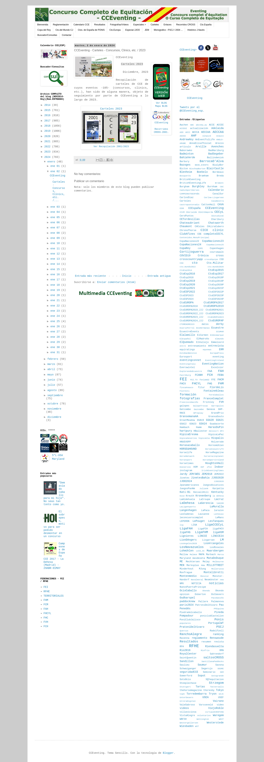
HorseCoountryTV (214, 449)
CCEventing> (189, 49)
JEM (147, 30)
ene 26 (55, 326)
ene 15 (55, 269)
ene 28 (55, 337)
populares (185, 623)
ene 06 (55, 222)
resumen (206, 642)
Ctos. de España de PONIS (91, 30)
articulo (185, 147)
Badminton (187, 153)
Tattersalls (217, 687)
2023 (48, 151)
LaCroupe (204, 499)
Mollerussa (217, 569)
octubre (53, 403)
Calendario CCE (81, 24)
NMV (182, 583)
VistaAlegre (187, 715)
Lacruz (219, 499)
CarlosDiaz (187, 197)
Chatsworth (216, 222)
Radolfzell (217, 631)
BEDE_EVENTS (201, 165)
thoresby (208, 690)
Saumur (202, 664)
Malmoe (193, 554)
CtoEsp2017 (216, 273)
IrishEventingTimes (212, 470)
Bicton (184, 168)
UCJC (221, 694)
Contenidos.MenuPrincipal (194, 237)
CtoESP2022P (216, 292)
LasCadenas (187, 514)
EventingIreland (214, 360)
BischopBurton (197, 169)
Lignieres (187, 536)
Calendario (216, 190)
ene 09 (55, 238)
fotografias (190, 398)
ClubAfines (187, 233)
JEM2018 (206, 474)
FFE (213, 380)
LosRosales (217, 547)
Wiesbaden (187, 726)
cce (182, 208)
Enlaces (167, 24)
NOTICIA (196, 583)
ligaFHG (185, 532)
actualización (199, 128)
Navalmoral (197, 580)
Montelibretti (214, 572)
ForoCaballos (216, 395)
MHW (203, 565)
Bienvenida (42, 24)
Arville (201, 146)
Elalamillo (187, 335)
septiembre (55, 395)
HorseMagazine (215, 452)
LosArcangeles (214, 543)
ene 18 (55, 285)
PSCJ (220, 627)
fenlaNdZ (204, 380)
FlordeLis (217, 387)
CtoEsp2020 (187, 284)
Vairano (218, 701)
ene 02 (55, 171)
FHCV (183, 383)
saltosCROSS (213, 657)
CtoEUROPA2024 (216, 317)
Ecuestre (217, 327)
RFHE (47, 591)
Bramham (203, 176)
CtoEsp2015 (216, 270)
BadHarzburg (216, 150)
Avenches (217, 146)
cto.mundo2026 (216, 267)
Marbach (211, 554)
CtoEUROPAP (216, 320)
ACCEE (220, 125)
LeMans (219, 517)
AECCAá (218, 132)
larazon (219, 510)
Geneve (211, 409)
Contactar (66, 35)
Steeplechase (188, 683)
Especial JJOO (132, 30)
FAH (46, 608)
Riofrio (205, 650)
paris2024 (187, 604)
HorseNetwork (187, 456)
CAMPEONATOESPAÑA (189, 194)
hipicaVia (204, 438)
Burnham (212, 186)
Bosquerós (185, 176)
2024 (48, 157)
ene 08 (55, 233)
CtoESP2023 (187, 295)
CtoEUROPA (187, 302)
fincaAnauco (186, 387)
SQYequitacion (215, 679)
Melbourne (218, 562)
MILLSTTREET (215, 565)
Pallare (203, 601)
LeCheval (219, 514)
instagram (186, 470)
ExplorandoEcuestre (191, 371)
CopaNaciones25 (215, 245)
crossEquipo (211, 259)
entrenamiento (197, 346)
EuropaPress (217, 353)
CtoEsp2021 (187, 288)
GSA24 (203, 423)
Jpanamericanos (189, 485)
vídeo (220, 705)
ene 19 (55, 290)
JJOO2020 (217, 477)
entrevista (216, 345)
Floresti (185, 391)
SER (222, 672)
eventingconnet (190, 360)
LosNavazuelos (192, 547)
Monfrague (186, 572)
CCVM (182, 212)
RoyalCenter (188, 653)
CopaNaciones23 (213, 241)
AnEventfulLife (205, 139)
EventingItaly (188, 364)
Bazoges (185, 164)
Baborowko (186, 150)
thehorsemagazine (191, 690)
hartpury (186, 430)
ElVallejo (202, 342)
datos (205, 324)
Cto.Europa (115, 30)
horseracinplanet (214, 456)
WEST (221, 719)
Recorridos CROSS (185, 24)
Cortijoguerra (192, 252)
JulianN (203, 488)
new (222, 580)
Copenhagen (217, 248)
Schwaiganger (188, 668)
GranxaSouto (216, 416)
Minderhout (187, 569)
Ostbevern (217, 594)
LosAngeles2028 (188, 543)
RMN (221, 650)
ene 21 (55, 300)
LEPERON (184, 521)
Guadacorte (217, 424)
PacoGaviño (217, 598)
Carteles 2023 (111, 108)
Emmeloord (217, 342)
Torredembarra (196, 693)
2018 (48, 125)
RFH (182, 646)
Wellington (203, 719)
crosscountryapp (191, 259)
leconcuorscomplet (191, 517)
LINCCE (202, 536)
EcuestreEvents (189, 331)
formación (188, 394)
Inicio (126, 276)
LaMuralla (217, 506)
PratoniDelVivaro (192, 626)
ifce (209, 467)
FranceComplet (214, 398)
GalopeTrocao (200, 406)
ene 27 (55, 331)
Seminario (209, 672)
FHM (46, 600)
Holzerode (217, 442)
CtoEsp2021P (216, 288)
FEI (46, 587)
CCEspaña (194, 208)
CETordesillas (190, 219)
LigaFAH (186, 528)
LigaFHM (201, 532)
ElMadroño (203, 339)
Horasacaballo (190, 445)
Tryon (213, 693)
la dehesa (218, 496)
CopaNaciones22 (189, 241)
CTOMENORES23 (187, 324)
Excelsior (217, 367)
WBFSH (183, 719)
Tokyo (220, 690)
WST (197, 726)
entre (183, 346)
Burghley (198, 186)
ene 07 (55, 227)
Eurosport (186, 357)
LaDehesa (187, 503)
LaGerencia (205, 503)
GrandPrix (217, 413)
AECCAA (205, 132)
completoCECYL (214, 233)
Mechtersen (193, 561)
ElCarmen (202, 335)
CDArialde (191, 212)
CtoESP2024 (187, 299)
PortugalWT (216, 623)
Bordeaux (218, 172)
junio (51, 379)
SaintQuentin (188, 658)
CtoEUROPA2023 (215, 313)
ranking (218, 634)
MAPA (201, 554)
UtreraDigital (188, 701)
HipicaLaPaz (216, 434)
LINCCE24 (217, 536)
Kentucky (217, 492)
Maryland (185, 558)
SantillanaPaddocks (212, 661)
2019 (48, 131)
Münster (204, 576)
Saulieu (184, 665)
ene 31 (55, 352)
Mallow (184, 554)
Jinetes (184, 478)
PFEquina (219, 609)
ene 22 (55, 305)
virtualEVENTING (214, 712)
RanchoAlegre (191, 634)
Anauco (220, 136)
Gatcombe (185, 409)
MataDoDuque (215, 558)
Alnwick (206, 136)
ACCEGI (183, 128)
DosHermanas (203, 328)
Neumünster (212, 579)
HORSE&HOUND (188, 448)
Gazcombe (199, 409)
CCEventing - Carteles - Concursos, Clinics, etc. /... (57, 188)
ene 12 (55, 253)
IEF (202, 467)
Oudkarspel (187, 597)
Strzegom (216, 683)
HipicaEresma (189, 434)
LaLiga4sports (188, 507)
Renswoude (217, 638)
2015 (48, 110)
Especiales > (139, 24)
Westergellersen (189, 723)
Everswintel (187, 367)
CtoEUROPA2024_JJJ (191, 321)
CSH (181, 263)
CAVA (220, 204)
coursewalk (217, 252)
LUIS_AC (200, 551)
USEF (221, 697)
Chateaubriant (190, 222)
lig (181, 525)
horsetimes (187, 463)
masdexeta (198, 558)
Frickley (208, 402)
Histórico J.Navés (195, 30)
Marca (220, 554)
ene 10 (55, 243)
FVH (46, 622)
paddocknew (187, 601)
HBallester (201, 431)
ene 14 (55, 264)
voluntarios (204, 715)
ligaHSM (218, 532)
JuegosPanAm (187, 488)
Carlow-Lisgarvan (214, 197)
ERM (221, 349)
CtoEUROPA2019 (214, 306)
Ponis (219, 619)
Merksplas (192, 565)
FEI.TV (193, 380)
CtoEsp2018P (216, 277)
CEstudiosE (217, 216)
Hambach (184, 427)
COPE (200, 248)
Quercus (184, 631)
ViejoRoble (216, 708)
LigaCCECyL (214, 524)
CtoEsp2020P (216, 285)
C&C (222, 187)
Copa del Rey (44, 30)
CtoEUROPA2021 (215, 310)
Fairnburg (185, 375)
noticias (216, 583)
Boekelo (202, 172)
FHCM (220, 379)
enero (51, 161)
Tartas (200, 686)
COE (199, 234)
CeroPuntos (187, 216)
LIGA (194, 525)
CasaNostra (217, 201)
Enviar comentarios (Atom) (116, 282)
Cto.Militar (215, 262)
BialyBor (218, 165)
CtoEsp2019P (216, 281)
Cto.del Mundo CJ (64, 30)
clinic (218, 230)
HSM (195, 467)
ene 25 (55, 321)
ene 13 (55, 258)
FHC (46, 617)
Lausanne (203, 514)
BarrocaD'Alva (212, 161)
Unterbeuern (186, 697)
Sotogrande (217, 676)
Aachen (184, 125)
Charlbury (217, 219)
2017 (48, 120)
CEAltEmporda (205, 212)
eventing (218, 357)
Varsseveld (206, 705)
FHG (210, 383)
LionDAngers (188, 539)
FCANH (199, 375)
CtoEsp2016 (187, 273)
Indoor (219, 466)
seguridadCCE (189, 671)
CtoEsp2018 (187, 277)
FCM (46, 604)
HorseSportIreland (213, 460)
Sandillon (187, 661)
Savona (219, 665)
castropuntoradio (189, 205)
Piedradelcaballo (191, 612)
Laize (220, 503)
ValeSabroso (187, 705)
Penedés (185, 608)
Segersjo (206, 668)
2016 (48, 115)
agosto (52, 390)
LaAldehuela (187, 499)
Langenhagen (188, 510)
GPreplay (198, 413)
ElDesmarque (217, 335)
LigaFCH (203, 529)
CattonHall (208, 204)
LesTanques (216, 521)
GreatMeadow (187, 420)
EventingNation (213, 363)
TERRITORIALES (54, 595)
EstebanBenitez (188, 353)
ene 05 (55, 217)
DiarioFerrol (187, 328)
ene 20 (55, 295)
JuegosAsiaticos (213, 485)
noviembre (54, 408)
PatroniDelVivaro (206, 605)
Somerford (186, 676)
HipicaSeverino (188, 438)
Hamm (198, 427)
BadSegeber (216, 153)
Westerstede (215, 722)
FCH (46, 626)
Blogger (168, 753)
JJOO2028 (219, 481)
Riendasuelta (214, 646)
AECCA (195, 132)
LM (222, 540)
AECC (187, 132)
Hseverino (185, 467)
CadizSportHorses (189, 190)
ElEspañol (185, 339)
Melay (206, 561)
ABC (192, 125)
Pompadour (187, 615)
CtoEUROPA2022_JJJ (191, 313)
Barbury (184, 161)
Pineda (219, 612)
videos (184, 708)
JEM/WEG (194, 474)
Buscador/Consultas (47, 35)
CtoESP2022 (187, 291)
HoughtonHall (214, 463)
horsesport (186, 460)
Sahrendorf (217, 654)
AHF (194, 135)
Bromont (219, 183)
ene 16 (55, 274)
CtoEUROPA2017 (214, 302)
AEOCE (183, 136)
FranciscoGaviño (189, 402)
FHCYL (47, 613)
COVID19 (185, 255)
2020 (48, 136)
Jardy (183, 474)
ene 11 (55, 248)
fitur (201, 387)
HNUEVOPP (185, 442)
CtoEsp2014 (186, 270)
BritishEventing (190, 179)
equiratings (187, 349)
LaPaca (205, 510)
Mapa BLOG (161, 106)
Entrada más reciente (90, 276)
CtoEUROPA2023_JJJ (191, 317)
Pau (221, 604)
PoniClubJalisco (190, 619)
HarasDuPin (216, 427)
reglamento (199, 638)
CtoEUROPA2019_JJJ (191, 310)
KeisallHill (201, 492)
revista (219, 642)
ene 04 (55, 212)
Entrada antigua (159, 276)
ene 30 (55, 347)
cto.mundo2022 (188, 267)
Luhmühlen (187, 550)
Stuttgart (185, 687)
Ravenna (184, 638)
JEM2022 (219, 474)
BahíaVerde (187, 157)
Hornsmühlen (216, 445)
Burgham (184, 186)
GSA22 (183, 424)
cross (220, 255)
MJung (202, 569)
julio (51, 384)
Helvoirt (214, 431)
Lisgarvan (208, 540)
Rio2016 (185, 650)
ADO (181, 132)
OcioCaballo (188, 590)
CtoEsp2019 (187, 280)
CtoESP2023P (216, 295)
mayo (51, 374)
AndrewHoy (187, 139)
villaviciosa (188, 712)
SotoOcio (185, 679)
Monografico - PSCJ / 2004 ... (168, 30)
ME (181, 561)
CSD (221, 259)
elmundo (219, 339)
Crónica (203, 255)
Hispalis (217, 438)
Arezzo (219, 143)
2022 (48, 146)
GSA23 (192, 424)
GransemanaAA (189, 416)
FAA (210, 371)
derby (220, 324)
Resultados (99, 24)
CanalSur (218, 194)
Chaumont (186, 226)
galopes (184, 406)
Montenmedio (188, 576)
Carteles (155, 24)
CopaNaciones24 (190, 244)
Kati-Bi (185, 492)
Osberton (200, 594)
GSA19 (200, 420)
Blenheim (186, 172)
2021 (48, 141)
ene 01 (55, 166)
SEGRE (220, 669)
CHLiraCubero (215, 226)
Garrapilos (217, 406)
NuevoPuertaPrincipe (193, 587)
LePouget (198, 521)
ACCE (211, 125)
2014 (48, 105)
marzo (51, 364)
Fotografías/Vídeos (119, 24)
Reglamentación (61, 24)
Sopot (202, 675)
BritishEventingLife (193, 183)
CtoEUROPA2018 (189, 306)
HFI (222, 431)
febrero (53, 359)
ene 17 (55, 279)
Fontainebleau (214, 390)
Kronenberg (203, 495)
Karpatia (218, 488)
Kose (182, 496)
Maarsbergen (215, 550)
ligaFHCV (218, 529)
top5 (182, 694)
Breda (220, 176)
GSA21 (220, 420)
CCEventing (161, 122)
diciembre (54, 417)
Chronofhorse (188, 230)
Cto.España (206, 24)
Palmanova (217, 601)
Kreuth (190, 496)
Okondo (219, 590)
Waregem (218, 715)
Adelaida (217, 128)
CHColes (199, 226)
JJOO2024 (186, 481)
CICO (204, 230)
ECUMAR (220, 332)
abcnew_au (201, 125)
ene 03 (55, 206)
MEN (182, 565)
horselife (186, 452)
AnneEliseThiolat (200, 143)
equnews (207, 350)
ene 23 (55, 310)
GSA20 (210, 420)
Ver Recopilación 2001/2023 (111, 146)
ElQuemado (187, 342)
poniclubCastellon (212, 616)
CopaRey (185, 248)
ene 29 (55, 342)
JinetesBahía (200, 477)
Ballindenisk (215, 157)
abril (51, 369)
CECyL (219, 212)
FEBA (220, 375)
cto (194, 263)
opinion (184, 594)
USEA (205, 697)
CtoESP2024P (216, 299)
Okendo (206, 591)
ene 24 (55, 316)
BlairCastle (215, 168)
